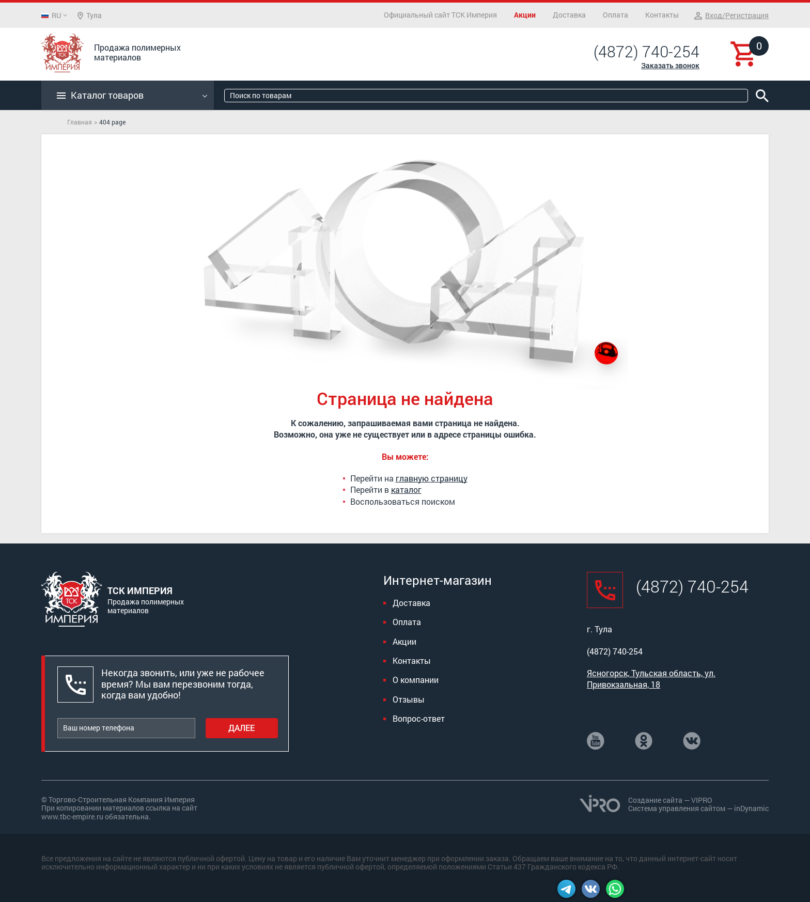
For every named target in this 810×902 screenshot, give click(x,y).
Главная (79, 122)
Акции (525, 15)
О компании (416, 679)
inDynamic (751, 808)
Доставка (569, 15)
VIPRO (701, 800)
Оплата (615, 15)
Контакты (662, 15)
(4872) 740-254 (646, 51)
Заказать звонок (670, 65)
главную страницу (432, 478)
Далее (241, 727)
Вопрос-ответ (419, 718)
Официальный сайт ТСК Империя (440, 15)
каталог (406, 489)
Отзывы (409, 699)
